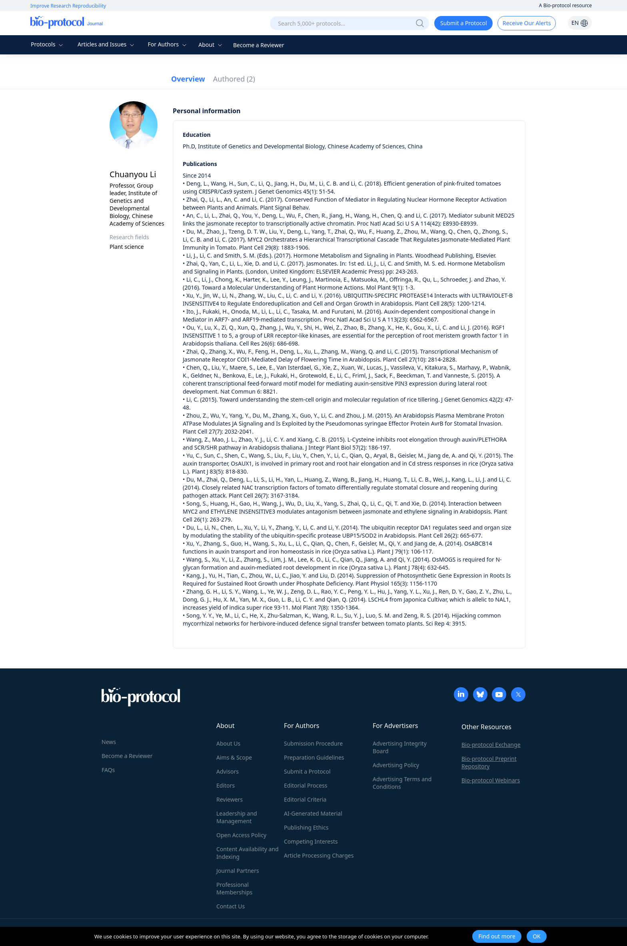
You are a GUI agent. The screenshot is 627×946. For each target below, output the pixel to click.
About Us (228, 743)
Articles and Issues (107, 44)
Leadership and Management (236, 817)
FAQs (108, 770)
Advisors (227, 771)
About (211, 44)
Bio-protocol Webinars (490, 780)
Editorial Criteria (305, 799)
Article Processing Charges (318, 855)
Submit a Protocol (463, 23)
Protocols (48, 44)
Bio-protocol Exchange (491, 744)
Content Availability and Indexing (247, 852)
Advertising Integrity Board (400, 747)
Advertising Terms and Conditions (402, 782)
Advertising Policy (396, 765)
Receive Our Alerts (527, 23)
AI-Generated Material (313, 813)
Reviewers (229, 799)
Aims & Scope (234, 757)
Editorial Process (305, 785)
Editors (225, 785)
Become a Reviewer (258, 45)
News (109, 742)
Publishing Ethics (306, 827)
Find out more (496, 936)
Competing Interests (311, 841)
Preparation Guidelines (314, 757)
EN (579, 22)
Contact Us (230, 906)
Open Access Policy (241, 835)
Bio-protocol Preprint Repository (489, 762)
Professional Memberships (234, 888)
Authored (234, 79)
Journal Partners (237, 870)
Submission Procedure (313, 743)
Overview (188, 79)
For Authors (168, 44)
